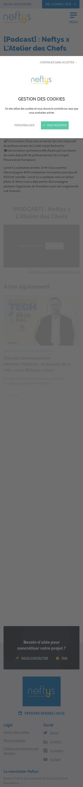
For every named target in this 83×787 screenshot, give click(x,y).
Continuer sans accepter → (58, 62)
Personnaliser (24, 125)
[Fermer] (41, 393)
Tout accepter (54, 125)
